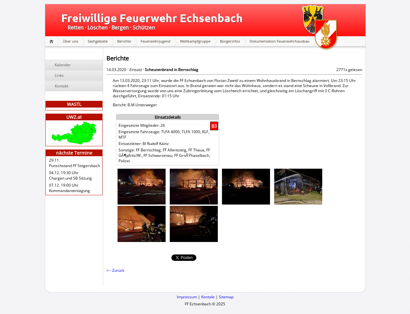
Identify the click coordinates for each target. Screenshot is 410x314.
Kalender (63, 65)
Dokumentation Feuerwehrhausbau (279, 41)
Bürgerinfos (230, 41)
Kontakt (61, 86)
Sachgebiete (98, 41)
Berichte (124, 41)
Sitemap (226, 297)
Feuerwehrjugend (155, 41)
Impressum (187, 297)
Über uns (70, 41)
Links (59, 75)
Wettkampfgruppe (195, 41)
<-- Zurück (115, 270)
